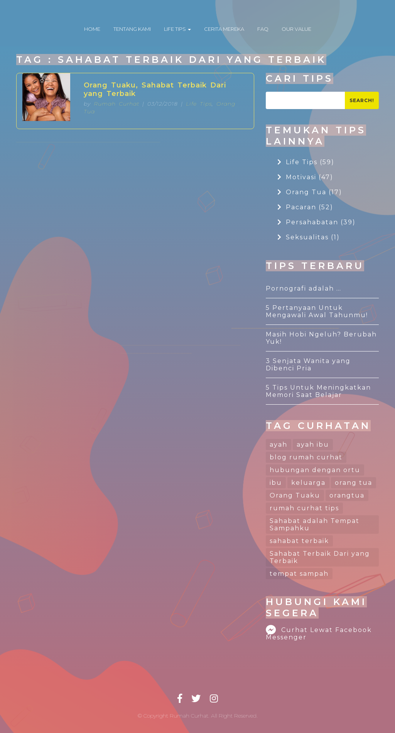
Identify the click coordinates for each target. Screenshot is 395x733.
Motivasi (305, 177)
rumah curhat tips (304, 508)
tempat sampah (299, 573)
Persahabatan (316, 222)
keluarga (308, 482)
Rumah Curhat (116, 103)
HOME (92, 29)
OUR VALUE (296, 29)
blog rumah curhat (306, 457)
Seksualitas (308, 237)
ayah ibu (313, 444)
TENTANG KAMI (132, 29)
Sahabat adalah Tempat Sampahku (315, 524)
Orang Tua (309, 192)
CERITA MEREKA (224, 29)
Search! (361, 100)
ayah (278, 444)
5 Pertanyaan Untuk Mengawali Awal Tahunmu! (317, 311)
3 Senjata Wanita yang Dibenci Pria (308, 364)
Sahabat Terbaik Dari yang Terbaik (320, 557)
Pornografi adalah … (303, 288)
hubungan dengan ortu (315, 470)
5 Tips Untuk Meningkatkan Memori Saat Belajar (318, 391)
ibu (276, 482)
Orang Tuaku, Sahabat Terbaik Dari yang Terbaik (155, 89)
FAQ (262, 29)
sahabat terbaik (299, 541)
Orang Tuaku (295, 495)
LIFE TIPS (177, 29)
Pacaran (305, 207)
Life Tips (199, 103)
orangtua (347, 495)
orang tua (353, 482)
